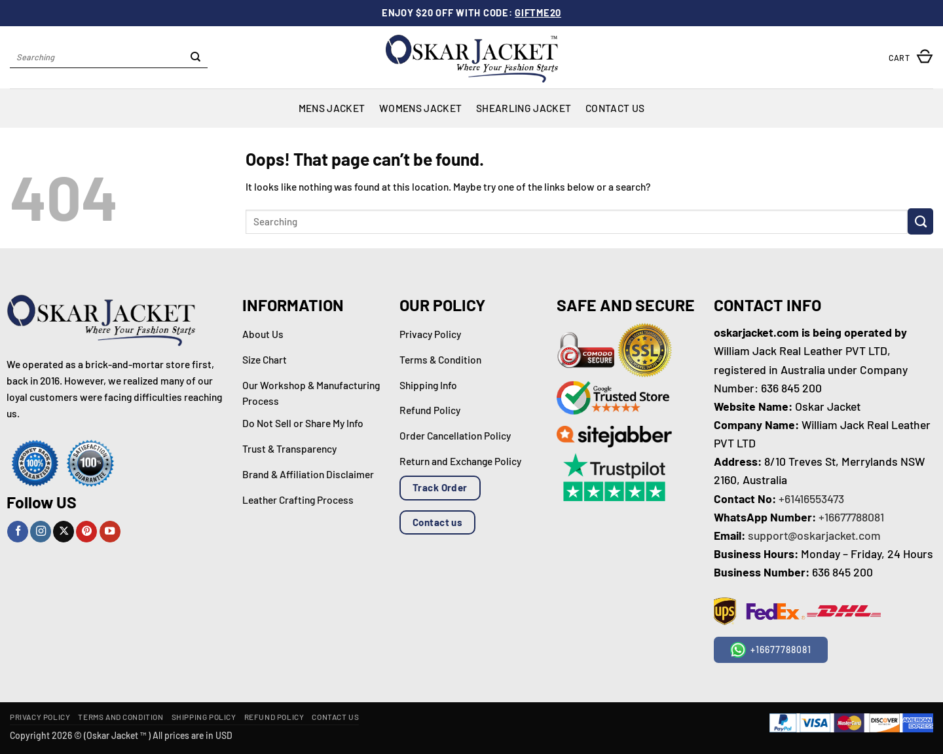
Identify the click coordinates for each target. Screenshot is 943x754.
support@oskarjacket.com (814, 535)
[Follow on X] (63, 531)
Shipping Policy (204, 716)
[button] (911, 57)
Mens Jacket (332, 108)
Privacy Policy (40, 716)
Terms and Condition (120, 716)
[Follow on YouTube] (110, 531)
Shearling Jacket (523, 108)
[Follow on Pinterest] (86, 531)
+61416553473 (811, 498)
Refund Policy (274, 716)
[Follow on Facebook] (17, 531)
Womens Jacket (420, 108)
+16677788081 (851, 517)
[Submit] (196, 58)
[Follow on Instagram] (40, 531)
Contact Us (614, 108)
